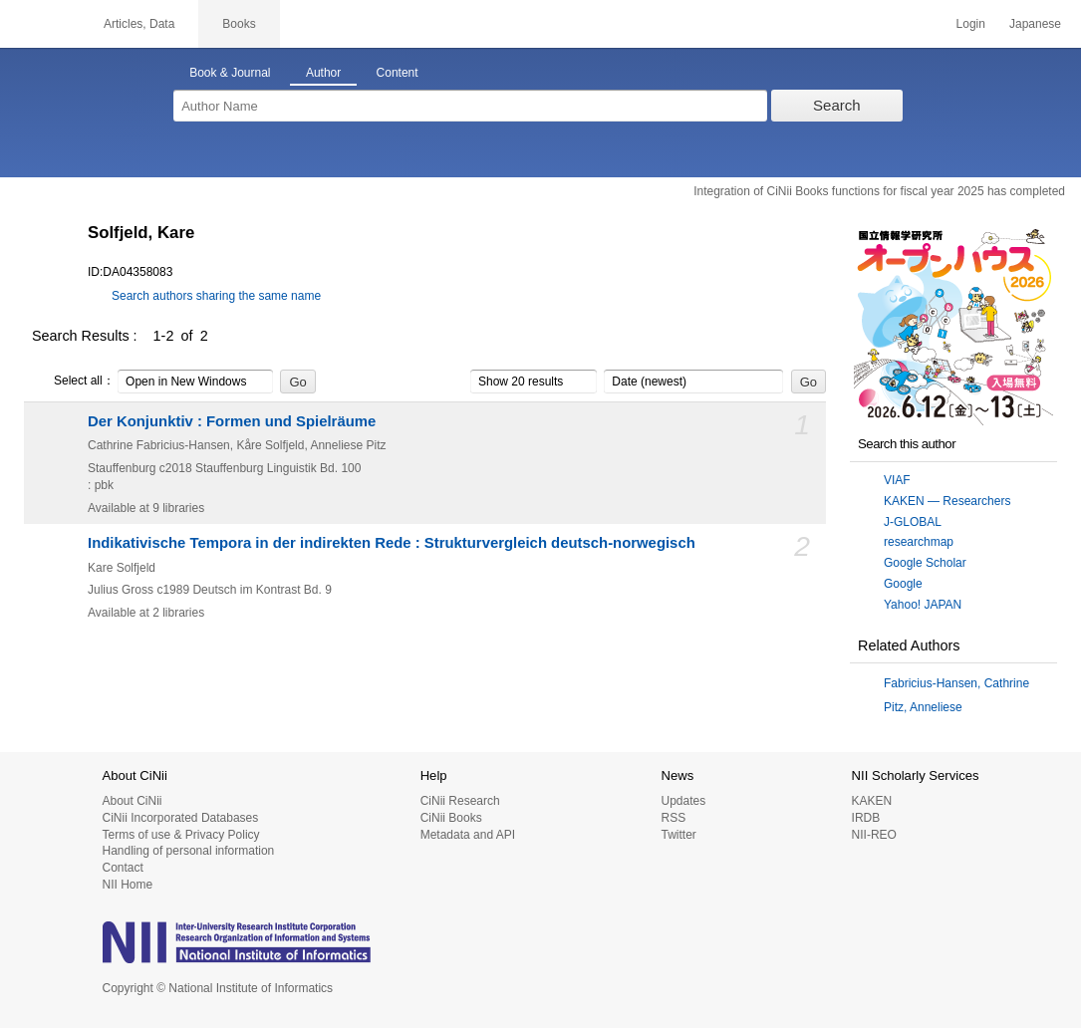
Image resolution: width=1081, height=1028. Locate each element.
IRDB (866, 818)
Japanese (1035, 24)
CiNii (40, 24)
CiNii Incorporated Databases (181, 818)
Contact (123, 868)
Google (903, 584)
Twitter (678, 835)
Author (323, 73)
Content (397, 73)
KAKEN (872, 801)
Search (837, 105)
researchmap (918, 542)
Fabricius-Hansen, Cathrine (956, 683)
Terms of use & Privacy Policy (181, 835)
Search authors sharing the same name (216, 296)
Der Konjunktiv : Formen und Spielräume (232, 421)
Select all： (73, 381)
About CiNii (132, 801)
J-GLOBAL (913, 522)
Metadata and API (467, 835)
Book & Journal (229, 73)
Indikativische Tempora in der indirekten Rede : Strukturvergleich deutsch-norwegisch (391, 543)
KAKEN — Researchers (947, 501)
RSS (673, 818)
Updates (683, 801)
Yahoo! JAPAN (922, 605)
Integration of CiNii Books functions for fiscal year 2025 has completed (879, 191)
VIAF (897, 480)
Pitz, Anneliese (923, 707)
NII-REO (874, 835)
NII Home (128, 885)
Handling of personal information (189, 851)
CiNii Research (460, 801)
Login (970, 24)
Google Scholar (925, 563)
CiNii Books (451, 818)
